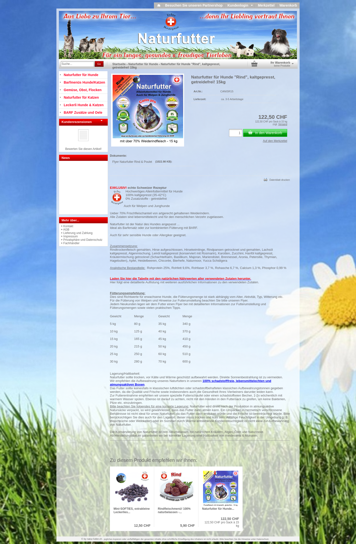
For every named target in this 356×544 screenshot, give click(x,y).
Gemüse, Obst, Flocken (83, 90)
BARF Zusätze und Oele (83, 112)
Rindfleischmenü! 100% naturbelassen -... (174, 510)
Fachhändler (71, 243)
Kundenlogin (240, 5)
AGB (66, 229)
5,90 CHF (187, 525)
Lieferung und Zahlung (77, 233)
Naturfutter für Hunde (143, 64)
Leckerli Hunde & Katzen (84, 105)
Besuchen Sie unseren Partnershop (194, 5)
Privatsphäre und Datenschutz (82, 240)
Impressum (70, 236)
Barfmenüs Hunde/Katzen (84, 82)
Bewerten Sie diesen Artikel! (83, 149)
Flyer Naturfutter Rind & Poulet (132, 162)
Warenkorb (288, 5)
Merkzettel (266, 5)
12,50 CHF (142, 525)
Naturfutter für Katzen (81, 97)
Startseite (119, 64)
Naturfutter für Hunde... (218, 508)
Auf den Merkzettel (275, 141)
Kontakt (68, 226)
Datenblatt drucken (277, 179)
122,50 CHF (230, 519)
